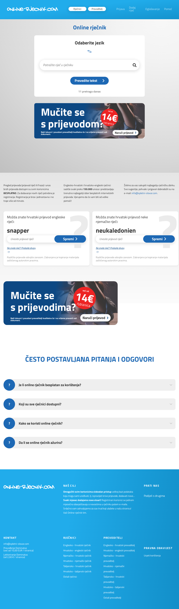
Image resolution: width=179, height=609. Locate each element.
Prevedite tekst (89, 80)
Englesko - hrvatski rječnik (77, 545)
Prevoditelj (97, 9)
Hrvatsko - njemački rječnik (77, 561)
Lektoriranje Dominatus (15, 554)
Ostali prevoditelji (112, 597)
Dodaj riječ (132, 8)
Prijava (120, 9)
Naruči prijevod (95, 317)
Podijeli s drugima (154, 496)
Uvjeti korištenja (152, 555)
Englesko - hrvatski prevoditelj (119, 545)
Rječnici (77, 9)
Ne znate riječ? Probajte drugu (21, 249)
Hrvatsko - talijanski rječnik (77, 571)
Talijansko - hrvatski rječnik (77, 566)
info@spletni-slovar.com (144, 193)
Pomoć (168, 9)
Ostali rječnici (70, 576)
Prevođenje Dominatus (15, 548)
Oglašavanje (152, 9)
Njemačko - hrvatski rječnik (77, 555)
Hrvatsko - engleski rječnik (77, 550)
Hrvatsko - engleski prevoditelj (119, 550)
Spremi (70, 239)
